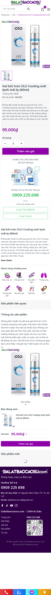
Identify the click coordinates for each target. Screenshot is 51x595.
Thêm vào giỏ (25, 151)
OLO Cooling (36, 340)
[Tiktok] (7, 505)
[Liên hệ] (44, 592)
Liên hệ (4, 525)
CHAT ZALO (25, 216)
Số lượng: (7, 138)
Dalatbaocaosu (31, 544)
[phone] (6, 592)
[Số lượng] (13, 143)
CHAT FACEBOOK (25, 209)
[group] (25, 44)
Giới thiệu (5, 521)
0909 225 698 (13, 487)
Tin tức (4, 532)
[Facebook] (2, 505)
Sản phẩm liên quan (13, 303)
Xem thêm (6, 260)
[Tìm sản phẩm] (15, 8)
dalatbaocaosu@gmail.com (20, 500)
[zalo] (19, 592)
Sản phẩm (5, 528)
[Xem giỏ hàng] (42, 9)
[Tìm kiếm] (28, 8)
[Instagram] (16, 505)
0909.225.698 (25, 195)
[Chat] (32, 592)
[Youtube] (11, 505)
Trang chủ (5, 517)
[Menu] (48, 9)
